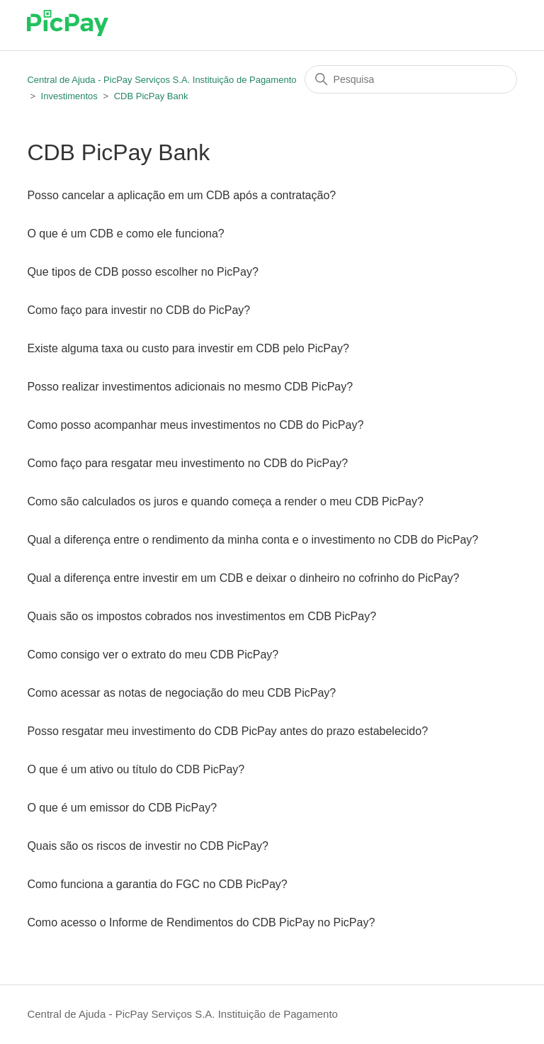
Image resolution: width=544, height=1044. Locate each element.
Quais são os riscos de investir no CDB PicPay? (147, 846)
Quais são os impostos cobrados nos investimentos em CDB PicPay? (201, 616)
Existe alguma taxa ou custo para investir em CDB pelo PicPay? (187, 348)
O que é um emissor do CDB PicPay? (122, 808)
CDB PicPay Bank (151, 96)
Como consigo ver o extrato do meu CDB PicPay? (152, 655)
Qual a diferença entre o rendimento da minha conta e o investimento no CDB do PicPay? (252, 540)
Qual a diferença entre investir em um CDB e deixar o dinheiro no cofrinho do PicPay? (243, 578)
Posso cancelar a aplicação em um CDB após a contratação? (181, 195)
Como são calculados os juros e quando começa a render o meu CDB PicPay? (225, 501)
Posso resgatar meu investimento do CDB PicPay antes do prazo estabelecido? (227, 731)
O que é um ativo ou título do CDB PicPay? (135, 769)
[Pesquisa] (411, 79)
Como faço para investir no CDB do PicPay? (138, 310)
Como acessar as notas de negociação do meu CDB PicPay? (181, 693)
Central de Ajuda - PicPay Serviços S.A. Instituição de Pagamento (161, 79)
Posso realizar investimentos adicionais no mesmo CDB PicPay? (190, 387)
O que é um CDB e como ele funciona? (125, 234)
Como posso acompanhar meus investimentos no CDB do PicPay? (195, 425)
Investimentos (69, 96)
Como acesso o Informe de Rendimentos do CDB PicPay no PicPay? (201, 922)
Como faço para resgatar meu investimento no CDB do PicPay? (187, 463)
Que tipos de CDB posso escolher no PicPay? (142, 272)
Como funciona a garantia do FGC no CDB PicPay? (157, 884)
